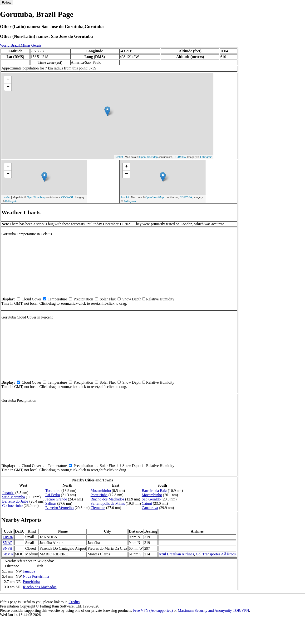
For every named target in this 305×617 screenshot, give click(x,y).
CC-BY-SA (179, 157)
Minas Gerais (31, 45)
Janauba (8, 493)
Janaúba (29, 571)
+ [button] (8, 79)
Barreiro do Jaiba (15, 501)
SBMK (8, 554)
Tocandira (52, 491)
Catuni (147, 503)
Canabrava (150, 508)
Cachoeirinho (12, 506)
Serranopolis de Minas (108, 503)
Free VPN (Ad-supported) (153, 610)
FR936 (8, 537)
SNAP (7, 543)
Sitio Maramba (13, 497)
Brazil (15, 45)
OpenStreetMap (148, 157)
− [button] (8, 87)
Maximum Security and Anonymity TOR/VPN (213, 610)
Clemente (98, 508)
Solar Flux (108, 299)
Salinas (50, 503)
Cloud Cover (31, 299)
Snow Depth (131, 299)
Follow (6, 2)
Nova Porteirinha (36, 576)
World (5, 45)
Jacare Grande (56, 499)
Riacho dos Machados (107, 499)
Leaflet (119, 157)
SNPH (7, 548)
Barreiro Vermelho (59, 508)
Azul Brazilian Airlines (176, 554)
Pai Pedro (52, 495)
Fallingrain (206, 157)
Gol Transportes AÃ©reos (216, 554)
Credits (74, 602)
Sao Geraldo (151, 499)
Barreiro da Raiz (154, 491)
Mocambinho (101, 491)
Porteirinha (99, 495)
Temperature (57, 299)
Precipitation (83, 299)
